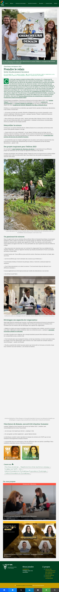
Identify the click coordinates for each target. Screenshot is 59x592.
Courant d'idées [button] (49, 3)
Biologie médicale (37, 74)
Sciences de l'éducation (29, 484)
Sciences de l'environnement (18, 75)
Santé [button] (7, 3)
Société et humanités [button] (33, 3)
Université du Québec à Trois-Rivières (24, 585)
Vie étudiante (40, 75)
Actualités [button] (42, 3)
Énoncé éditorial (49, 575)
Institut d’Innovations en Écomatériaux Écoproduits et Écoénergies (25, 471)
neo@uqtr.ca (26, 569)
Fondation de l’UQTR (39, 91)
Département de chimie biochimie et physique (35, 467)
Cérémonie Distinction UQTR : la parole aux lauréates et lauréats (23, 554)
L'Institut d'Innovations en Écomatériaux (17, 473)
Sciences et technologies (31, 75)
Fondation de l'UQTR (49, 74)
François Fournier (20, 74)
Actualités (29, 74)
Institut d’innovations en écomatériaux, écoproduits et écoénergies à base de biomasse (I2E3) (28, 96)
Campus (43, 74)
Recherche (6, 75)
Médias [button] (56, 3)
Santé (10, 75)
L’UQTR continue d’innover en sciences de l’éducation (20, 516)
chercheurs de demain (11, 467)
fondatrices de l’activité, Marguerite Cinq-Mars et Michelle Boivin (30, 105)
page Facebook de (23, 149)
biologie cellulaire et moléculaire (24, 103)
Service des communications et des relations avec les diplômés (50, 571)
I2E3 (20, 469)
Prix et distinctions (29, 522)
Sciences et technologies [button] (21, 3)
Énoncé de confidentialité (49, 577)
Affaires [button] (12, 3)
